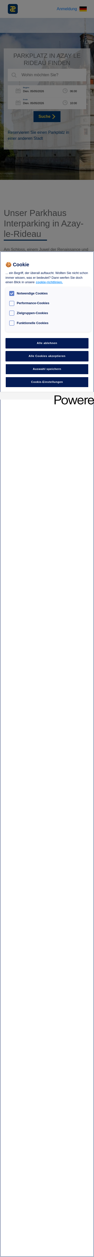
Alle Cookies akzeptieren (47, 355)
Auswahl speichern (47, 368)
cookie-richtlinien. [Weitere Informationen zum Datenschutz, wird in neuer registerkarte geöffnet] (49, 282)
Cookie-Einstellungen (47, 381)
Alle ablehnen (47, 343)
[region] (47, 754)
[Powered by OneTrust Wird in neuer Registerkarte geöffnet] (73, 396)
